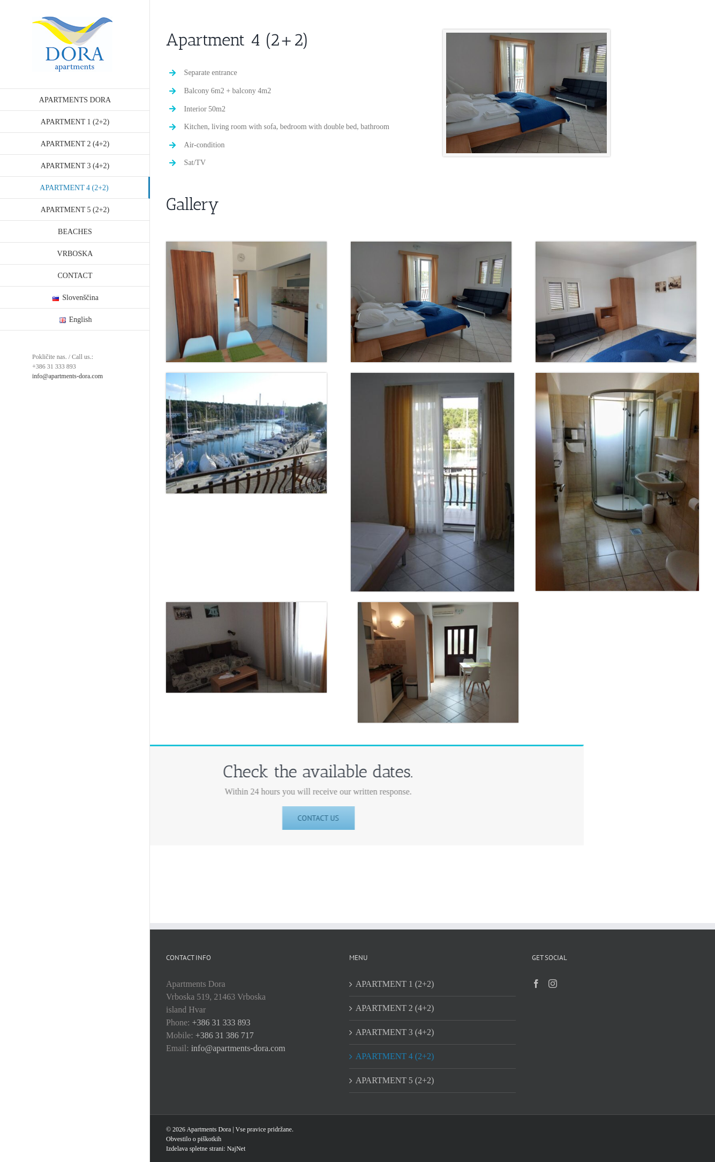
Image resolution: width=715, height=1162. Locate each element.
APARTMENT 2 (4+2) (395, 1008)
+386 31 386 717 (224, 1035)
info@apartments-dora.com (67, 376)
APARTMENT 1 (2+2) (395, 983)
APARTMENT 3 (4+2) (395, 1032)
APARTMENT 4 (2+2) (395, 1056)
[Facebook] (536, 983)
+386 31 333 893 (221, 1022)
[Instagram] (552, 983)
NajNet (235, 1148)
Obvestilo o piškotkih (193, 1139)
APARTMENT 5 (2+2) (395, 1080)
